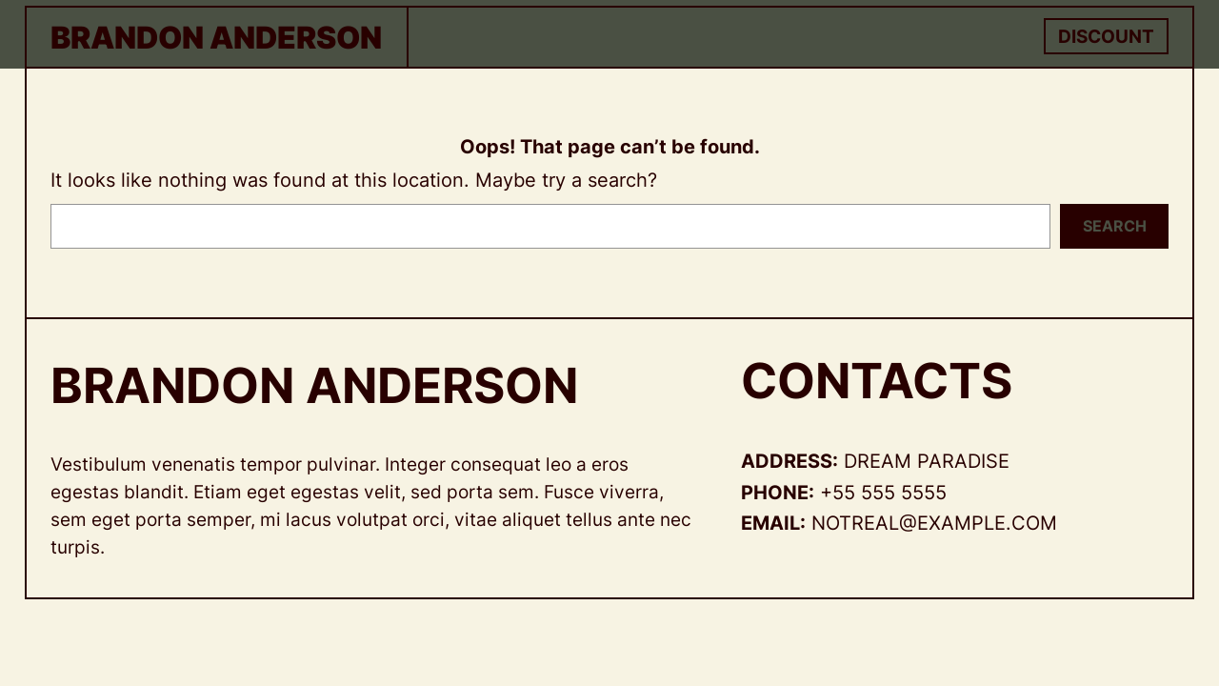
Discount (1106, 36)
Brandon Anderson (216, 37)
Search (1115, 225)
